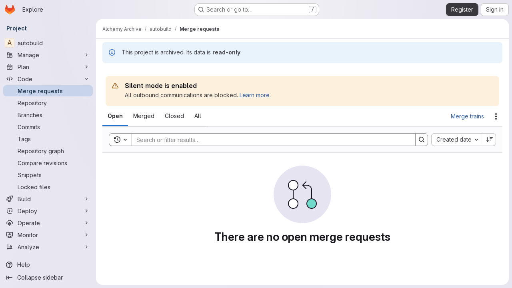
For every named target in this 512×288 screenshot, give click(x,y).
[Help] (48, 264)
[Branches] (48, 114)
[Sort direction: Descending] (489, 139)
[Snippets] (48, 174)
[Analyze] (48, 246)
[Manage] (48, 54)
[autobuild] (48, 42)
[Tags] (48, 138)
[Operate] (48, 222)
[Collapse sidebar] (48, 277)
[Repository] (48, 102)
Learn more (255, 95)
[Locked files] (48, 186)
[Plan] (48, 66)
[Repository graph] (48, 150)
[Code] (48, 78)
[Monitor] (48, 234)
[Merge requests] (48, 90)
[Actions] (496, 116)
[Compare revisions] (48, 162)
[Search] (269, 139)
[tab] (115, 116)
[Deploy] (48, 210)
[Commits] (48, 126)
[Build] (48, 198)
